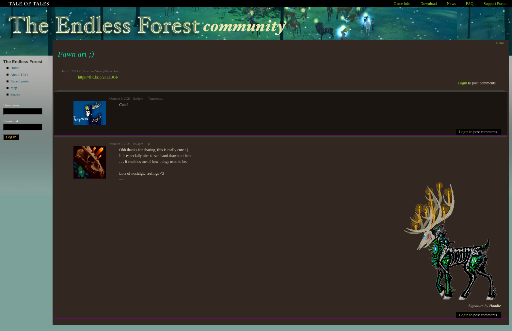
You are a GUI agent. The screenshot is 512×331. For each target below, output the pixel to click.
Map (13, 88)
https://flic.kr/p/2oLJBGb (98, 77)
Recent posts (19, 81)
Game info (402, 3)
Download (429, 3)
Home (14, 68)
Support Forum (495, 3)
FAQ (469, 3)
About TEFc (19, 75)
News (451, 3)
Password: (12, 121)
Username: (13, 105)
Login (462, 83)
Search (15, 94)
